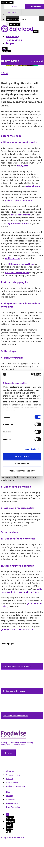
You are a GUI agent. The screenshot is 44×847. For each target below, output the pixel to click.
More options (37, 61)
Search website (12, 19)
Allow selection (22, 464)
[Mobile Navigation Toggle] (3, 50)
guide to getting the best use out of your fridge (21, 590)
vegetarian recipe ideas (17, 223)
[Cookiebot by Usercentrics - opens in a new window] (31, 374)
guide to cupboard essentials (18, 200)
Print (4, 73)
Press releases (12, 803)
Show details (30, 449)
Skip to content (7, 2)
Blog (8, 792)
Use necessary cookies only (22, 471)
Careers (9, 778)
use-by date (22, 165)
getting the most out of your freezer (17, 629)
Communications (13, 774)
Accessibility (13, 12)
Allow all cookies (22, 456)
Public (14, 6)
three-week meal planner (17, 272)
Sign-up (8, 752)
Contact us (10, 799)
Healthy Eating (10, 60)
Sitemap (9, 795)
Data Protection (13, 807)
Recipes (10, 43)
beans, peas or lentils (21, 214)
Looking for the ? (16, 786)
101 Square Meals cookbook (21, 263)
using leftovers (33, 185)
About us (10, 771)
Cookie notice (12, 782)
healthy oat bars (12, 258)
